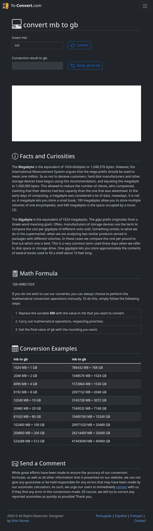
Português (104, 516)
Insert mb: (19, 37)
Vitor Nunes (20, 520)
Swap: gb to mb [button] (85, 65)
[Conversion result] (37, 66)
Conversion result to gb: (30, 58)
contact (121, 487)
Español (121, 516)
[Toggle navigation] (145, 6)
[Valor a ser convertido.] (37, 45)
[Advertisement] (76, 113)
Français (136, 516)
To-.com (21, 6)
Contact (140, 520)
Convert (79, 45)
